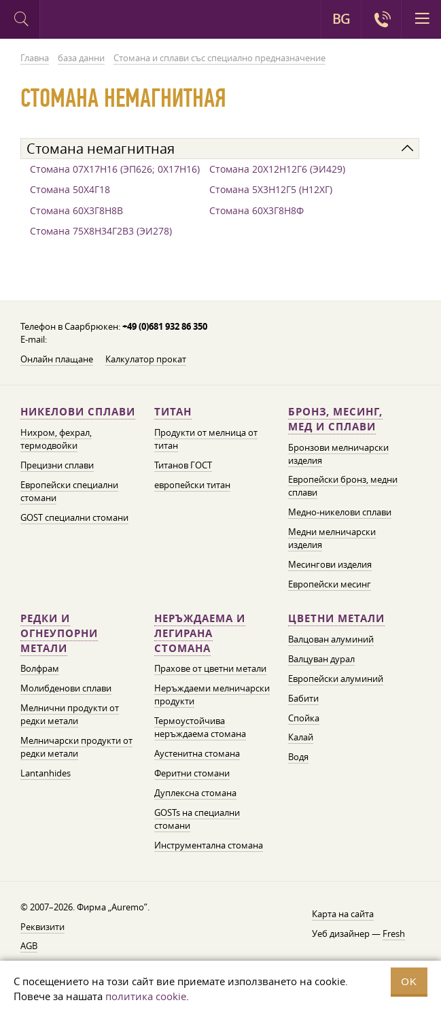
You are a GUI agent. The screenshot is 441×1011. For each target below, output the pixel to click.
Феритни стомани (192, 773)
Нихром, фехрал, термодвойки (56, 438)
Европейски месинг (329, 584)
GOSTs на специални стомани (197, 819)
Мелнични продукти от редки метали (69, 714)
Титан (173, 412)
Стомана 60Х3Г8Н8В (76, 210)
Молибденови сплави (65, 688)
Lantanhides (45, 773)
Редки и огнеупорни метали (59, 633)
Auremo (96, 21)
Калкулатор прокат (145, 359)
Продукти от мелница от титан (206, 438)
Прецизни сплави (57, 465)
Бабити (303, 698)
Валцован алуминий (331, 639)
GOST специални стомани (74, 517)
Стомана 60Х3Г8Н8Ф (256, 210)
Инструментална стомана (208, 845)
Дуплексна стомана (195, 793)
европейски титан (192, 485)
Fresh (394, 933)
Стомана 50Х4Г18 (70, 189)
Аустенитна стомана (197, 753)
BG (341, 19)
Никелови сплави (77, 412)
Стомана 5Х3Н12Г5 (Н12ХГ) (270, 189)
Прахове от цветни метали (210, 668)
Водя (298, 757)
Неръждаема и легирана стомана (199, 633)
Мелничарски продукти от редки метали (76, 746)
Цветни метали (336, 618)
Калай (300, 737)
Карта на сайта (343, 914)
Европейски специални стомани (69, 491)
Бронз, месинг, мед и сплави (335, 419)
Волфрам (39, 668)
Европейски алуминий (335, 678)
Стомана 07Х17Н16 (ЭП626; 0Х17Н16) (115, 168)
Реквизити (42, 927)
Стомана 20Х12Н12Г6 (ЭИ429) (277, 168)
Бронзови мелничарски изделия (338, 453)
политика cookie (145, 996)
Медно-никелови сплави (339, 512)
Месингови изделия (330, 564)
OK (409, 981)
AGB (28, 946)
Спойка (303, 718)
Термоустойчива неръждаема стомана (200, 727)
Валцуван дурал (321, 659)
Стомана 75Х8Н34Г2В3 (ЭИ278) (101, 230)
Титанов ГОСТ (183, 465)
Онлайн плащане (56, 359)
